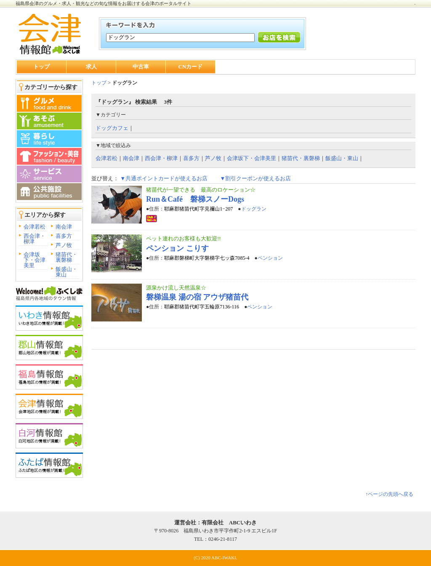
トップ (41, 66)
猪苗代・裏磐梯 (66, 257)
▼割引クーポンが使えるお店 (255, 178)
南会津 (64, 227)
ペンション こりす (177, 248)
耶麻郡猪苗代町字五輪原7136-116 (201, 307)
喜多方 (64, 236)
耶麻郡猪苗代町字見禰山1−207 (198, 209)
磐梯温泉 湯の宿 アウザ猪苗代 (197, 297)
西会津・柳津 (34, 239)
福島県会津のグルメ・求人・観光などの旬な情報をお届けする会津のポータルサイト (104, 3)
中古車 (141, 66)
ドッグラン (253, 209)
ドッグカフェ (112, 128)
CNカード (190, 66)
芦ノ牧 (64, 245)
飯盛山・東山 (66, 272)
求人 (91, 66)
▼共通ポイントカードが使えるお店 (164, 178)
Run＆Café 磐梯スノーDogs (195, 199)
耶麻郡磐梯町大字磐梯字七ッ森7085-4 (206, 258)
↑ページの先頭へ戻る (389, 494)
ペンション (270, 258)
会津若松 (34, 227)
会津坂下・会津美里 (34, 260)
